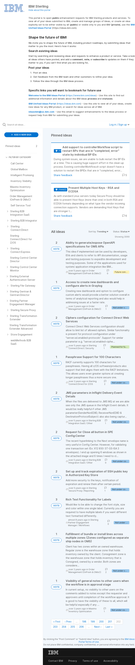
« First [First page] (56, 621)
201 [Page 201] (110, 621)
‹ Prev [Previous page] (68, 621)
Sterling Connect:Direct (83, 347)
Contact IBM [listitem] (55, 660)
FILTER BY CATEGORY (18, 157)
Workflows (84, 525)
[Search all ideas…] (23, 125)
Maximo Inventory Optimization (83, 610)
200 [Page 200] (101, 621)
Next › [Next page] (97, 626)
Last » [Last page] (109, 626)
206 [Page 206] (81, 626)
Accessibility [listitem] (110, 660)
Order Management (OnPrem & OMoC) (84, 272)
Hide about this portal (39, 10)
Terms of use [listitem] (90, 660)
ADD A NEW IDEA (21, 134)
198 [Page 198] (84, 621)
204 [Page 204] (64, 626)
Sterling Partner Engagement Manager (83, 523)
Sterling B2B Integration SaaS (84, 422)
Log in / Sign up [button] (119, 124)
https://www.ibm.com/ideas (81, 95)
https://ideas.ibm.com (68, 103)
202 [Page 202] (118, 621)
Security (90, 348)
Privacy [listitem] (72, 660)
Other (90, 423)
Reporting (89, 490)
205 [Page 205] (73, 626)
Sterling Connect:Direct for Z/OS (83, 382)
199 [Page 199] (93, 621)
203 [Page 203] (55, 626)
